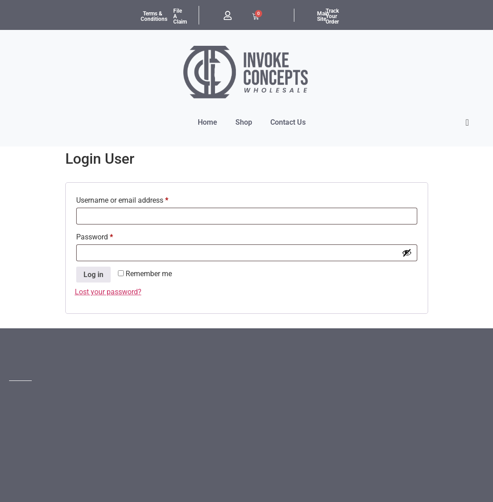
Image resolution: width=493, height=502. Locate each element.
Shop (243, 122)
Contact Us (288, 122)
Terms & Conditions (154, 16)
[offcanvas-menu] (467, 122)
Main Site (323, 16)
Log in (93, 274)
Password (108, 235)
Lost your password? (108, 292)
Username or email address (136, 199)
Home (207, 122)
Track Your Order (332, 16)
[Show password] (407, 253)
